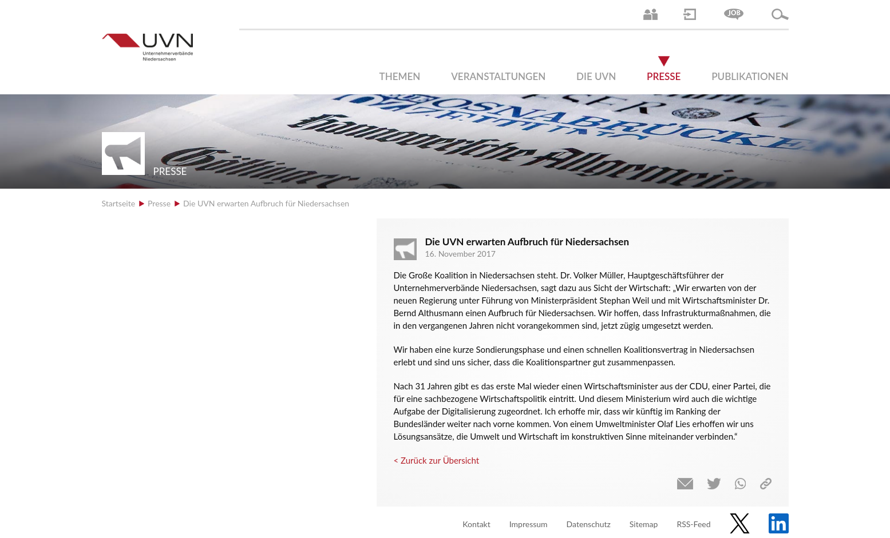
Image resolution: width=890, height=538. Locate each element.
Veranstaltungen (498, 76)
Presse (664, 76)
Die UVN (596, 76)
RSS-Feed (693, 524)
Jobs (733, 14)
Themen (400, 76)
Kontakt (476, 524)
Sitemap (644, 524)
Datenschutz (589, 524)
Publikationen (749, 76)
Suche (780, 14)
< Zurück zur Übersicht (437, 460)
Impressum (528, 524)
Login (689, 14)
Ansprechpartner (650, 14)
